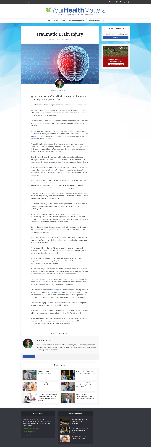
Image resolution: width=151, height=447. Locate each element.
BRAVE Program (55, 290)
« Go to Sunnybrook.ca (27, 2)
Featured (59, 30)
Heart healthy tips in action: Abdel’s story (45, 384)
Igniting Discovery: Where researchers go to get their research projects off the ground (47, 397)
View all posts (29, 357)
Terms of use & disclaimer (31, 429)
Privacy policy (27, 435)
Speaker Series (36, 134)
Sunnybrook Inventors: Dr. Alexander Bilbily (47, 372)
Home (49, 21)
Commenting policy (29, 432)
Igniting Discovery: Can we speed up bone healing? (80, 421)
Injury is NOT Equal (57, 170)
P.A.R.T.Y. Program (46, 279)
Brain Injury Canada (53, 183)
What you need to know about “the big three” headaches (84, 385)
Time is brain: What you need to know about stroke (85, 372)
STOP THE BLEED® (48, 282)
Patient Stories (94, 21)
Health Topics (59, 21)
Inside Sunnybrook (76, 21)
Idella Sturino (67, 39)
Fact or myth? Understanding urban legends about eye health (85, 396)
